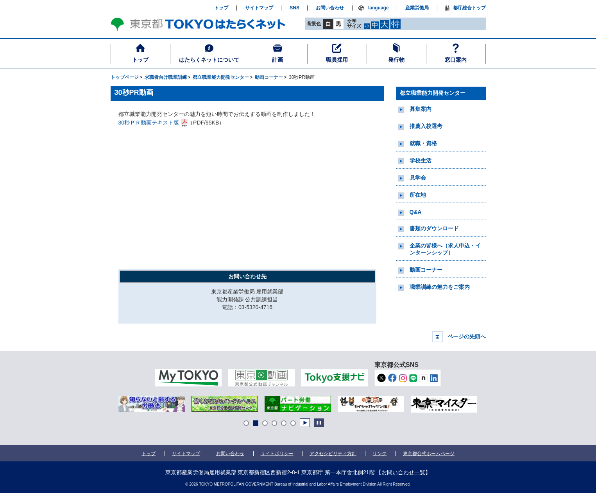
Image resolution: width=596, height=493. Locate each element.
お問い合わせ (330, 8)
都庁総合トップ (469, 8)
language (378, 8)
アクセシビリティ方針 (333, 453)
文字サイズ (354, 23)
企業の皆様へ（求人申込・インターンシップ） (445, 249)
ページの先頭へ (466, 336)
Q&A (416, 212)
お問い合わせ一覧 (403, 472)
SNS (294, 8)
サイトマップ (259, 8)
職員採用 (337, 60)
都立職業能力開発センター (432, 93)
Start (305, 422)
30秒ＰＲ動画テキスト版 (149, 122)
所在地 (418, 195)
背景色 (314, 24)
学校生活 (420, 160)
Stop (319, 422)
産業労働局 (417, 8)
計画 (277, 60)
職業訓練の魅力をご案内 (440, 287)
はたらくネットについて (209, 60)
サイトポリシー (277, 453)
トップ (140, 60)
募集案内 (420, 109)
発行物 (396, 60)
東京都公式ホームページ (429, 453)
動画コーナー (426, 270)
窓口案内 (456, 60)
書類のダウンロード (434, 228)
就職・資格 (423, 143)
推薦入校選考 (426, 126)
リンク (379, 453)
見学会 (418, 177)
